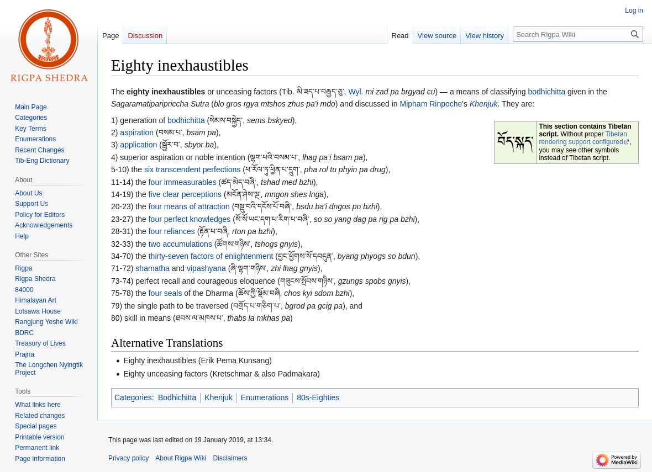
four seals (165, 293)
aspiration (137, 132)
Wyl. (355, 91)
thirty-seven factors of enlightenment (211, 256)
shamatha (152, 268)
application (138, 144)
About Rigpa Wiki (180, 458)
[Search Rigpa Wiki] (578, 34)
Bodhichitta (177, 397)
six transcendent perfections (192, 169)
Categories (133, 397)
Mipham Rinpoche (431, 103)
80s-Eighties (318, 397)
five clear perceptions (185, 194)
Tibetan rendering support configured (583, 138)
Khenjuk (484, 103)
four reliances (172, 231)
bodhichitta (547, 91)
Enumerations (264, 397)
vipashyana (206, 268)
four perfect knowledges (190, 219)
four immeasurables (183, 182)
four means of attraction (189, 206)
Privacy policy (128, 458)
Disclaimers (230, 458)
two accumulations (180, 244)
